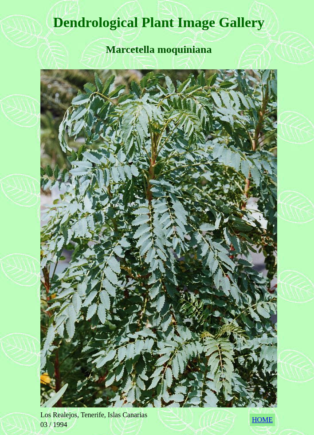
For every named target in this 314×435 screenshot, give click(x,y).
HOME (262, 419)
